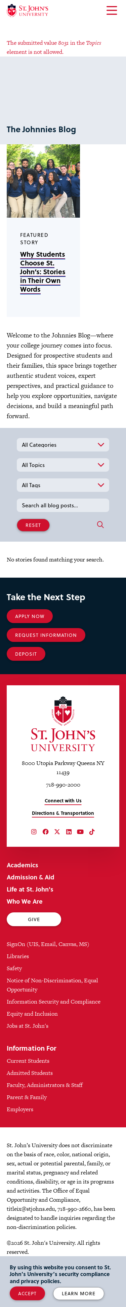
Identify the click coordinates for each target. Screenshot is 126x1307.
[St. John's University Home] (27, 10)
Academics (22, 864)
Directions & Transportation (63, 812)
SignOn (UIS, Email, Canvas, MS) (48, 944)
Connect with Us (63, 800)
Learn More (78, 1293)
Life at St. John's (30, 889)
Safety (14, 968)
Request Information (46, 635)
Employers (20, 1109)
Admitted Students (30, 1073)
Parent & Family (27, 1097)
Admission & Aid (30, 876)
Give (34, 919)
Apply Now (29, 616)
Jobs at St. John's (27, 1026)
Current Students (28, 1061)
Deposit (26, 653)
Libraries (18, 956)
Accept (27, 1293)
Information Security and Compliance (53, 1001)
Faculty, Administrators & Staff (45, 1085)
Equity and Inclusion (32, 1014)
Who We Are (25, 901)
